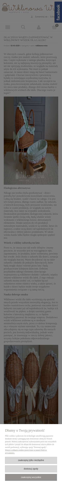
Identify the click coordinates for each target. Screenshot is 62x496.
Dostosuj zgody (31, 469)
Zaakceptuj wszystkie (31, 477)
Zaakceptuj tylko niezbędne (31, 460)
